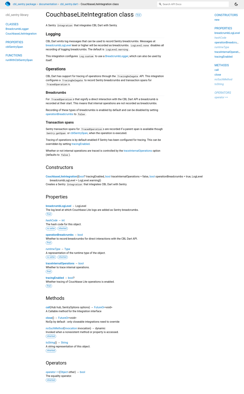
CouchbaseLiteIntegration (61, 176)
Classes (12, 24)
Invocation (70, 328)
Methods (222, 65)
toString (50, 342)
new (217, 19)
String (64, 342)
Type (67, 249)
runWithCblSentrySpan (19, 60)
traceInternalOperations (138, 150)
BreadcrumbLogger (116, 56)
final (138, 15)
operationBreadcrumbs (59, 114)
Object (64, 372)
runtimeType (53, 249)
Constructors (226, 15)
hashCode (51, 220)
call (48, 307)
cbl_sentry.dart (69, 4)
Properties (14, 42)
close (49, 317)
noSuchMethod (55, 328)
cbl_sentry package (24, 4)
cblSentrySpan (79, 133)
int (63, 220)
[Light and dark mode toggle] (236, 4)
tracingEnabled (81, 144)
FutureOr (99, 307)
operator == (52, 372)
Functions (14, 55)
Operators (223, 92)
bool (81, 176)
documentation (48, 4)
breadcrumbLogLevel (58, 45)
